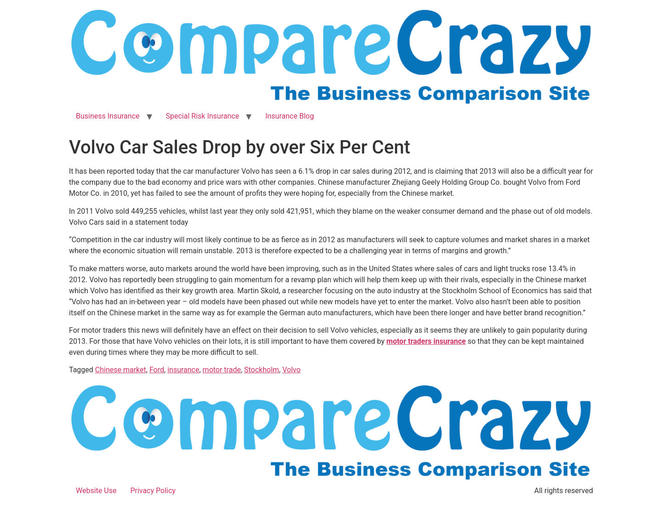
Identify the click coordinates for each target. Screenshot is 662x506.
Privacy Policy (153, 490)
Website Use (96, 490)
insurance (183, 369)
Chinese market (120, 369)
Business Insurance (108, 116)
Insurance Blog (289, 116)
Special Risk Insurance (203, 116)
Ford (156, 369)
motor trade (222, 369)
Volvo (291, 369)
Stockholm (261, 369)
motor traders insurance (426, 341)
